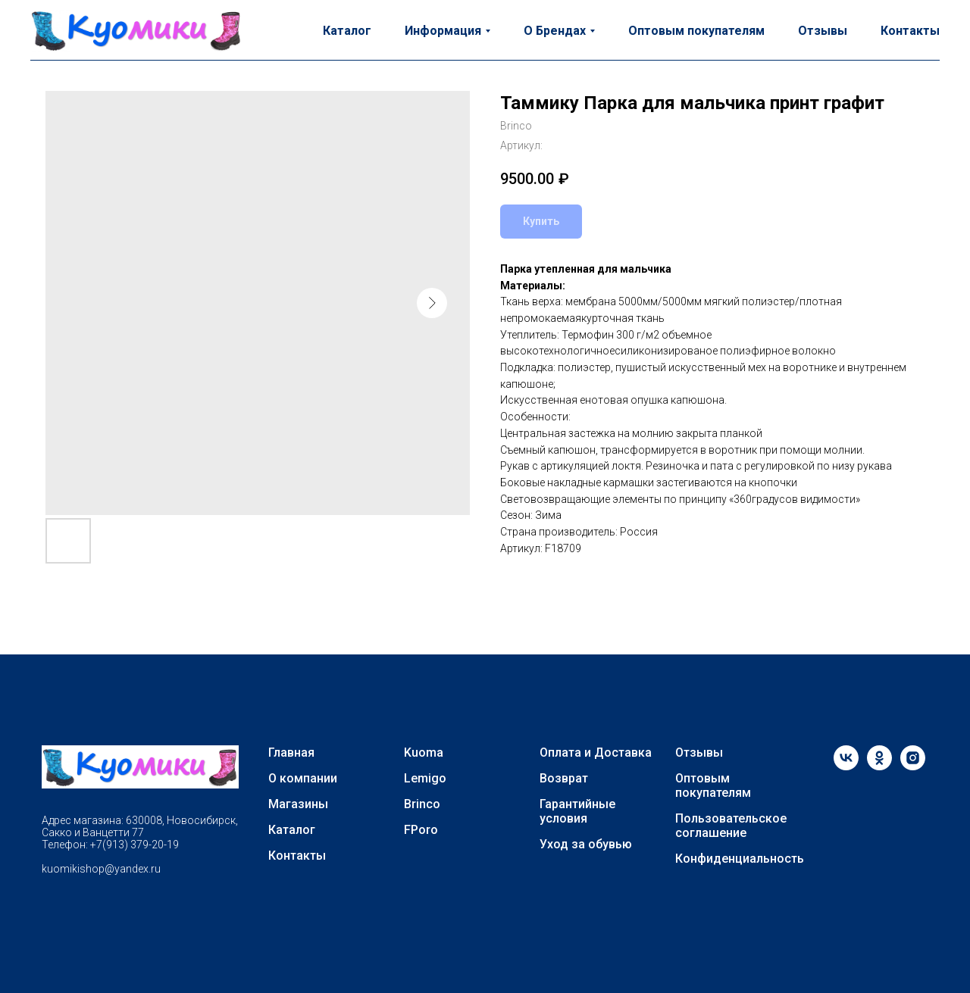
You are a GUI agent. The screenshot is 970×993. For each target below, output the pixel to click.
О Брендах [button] (555, 30)
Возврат (564, 778)
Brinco (422, 804)
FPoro (421, 830)
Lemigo (425, 778)
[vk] (846, 766)
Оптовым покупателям (696, 30)
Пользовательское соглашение (731, 825)
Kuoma (423, 752)
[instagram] (912, 766)
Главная (291, 752)
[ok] (879, 766)
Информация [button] (443, 30)
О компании (302, 778)
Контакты (910, 30)
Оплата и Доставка (596, 752)
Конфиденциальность (739, 858)
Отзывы (822, 30)
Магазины (298, 804)
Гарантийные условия (577, 811)
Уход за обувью (586, 844)
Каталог (347, 30)
